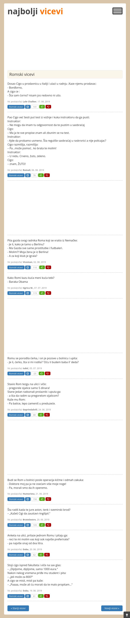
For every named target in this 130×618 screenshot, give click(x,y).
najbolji (35, 11)
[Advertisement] (65, 45)
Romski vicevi (16, 106)
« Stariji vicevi (18, 608)
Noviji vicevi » (112, 608)
